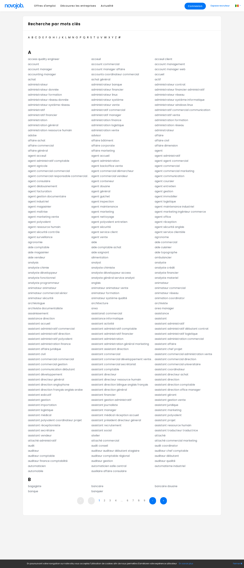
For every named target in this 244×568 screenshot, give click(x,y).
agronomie (35, 242)
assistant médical (39, 415)
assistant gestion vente (170, 400)
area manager (164, 308)
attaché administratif (42, 441)
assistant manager (103, 410)
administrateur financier (107, 90)
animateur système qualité (109, 298)
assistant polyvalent (168, 415)
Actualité (107, 5)
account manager (40, 69)
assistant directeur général (46, 379)
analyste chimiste (103, 268)
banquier (97, 491)
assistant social (101, 430)
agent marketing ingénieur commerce (180, 212)
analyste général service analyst (113, 278)
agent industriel (38, 201)
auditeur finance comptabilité (48, 461)
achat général (100, 79)
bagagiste (34, 486)
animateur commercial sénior (48, 293)
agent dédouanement (42, 186)
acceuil (96, 59)
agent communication (169, 176)
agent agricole (37, 166)
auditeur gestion (102, 461)
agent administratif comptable (48, 161)
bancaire (97, 486)
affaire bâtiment (102, 140)
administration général (43, 125)
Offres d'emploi (45, 5)
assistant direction (167, 379)
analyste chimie (38, 268)
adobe (32, 135)
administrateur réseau (169, 95)
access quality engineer (43, 59)
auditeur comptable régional (110, 456)
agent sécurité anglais (169, 227)
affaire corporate (103, 146)
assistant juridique (166, 405)
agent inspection (102, 201)
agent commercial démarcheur (112, 171)
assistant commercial (105, 354)
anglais (96, 283)
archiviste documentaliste (45, 308)
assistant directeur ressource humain (116, 379)
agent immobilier (166, 196)
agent (159, 151)
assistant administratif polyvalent (50, 339)
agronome (162, 237)
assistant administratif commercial (51, 329)
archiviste (161, 303)
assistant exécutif (39, 395)
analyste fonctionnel (41, 278)
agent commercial (167, 166)
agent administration (105, 161)
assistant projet (165, 420)
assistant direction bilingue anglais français (119, 385)
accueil (159, 74)
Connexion (195, 6)
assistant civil (37, 354)
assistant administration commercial (179, 339)
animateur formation (105, 293)
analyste (160, 263)
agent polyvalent (39, 222)
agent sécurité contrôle (44, 232)
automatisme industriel (170, 466)
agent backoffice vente (107, 166)
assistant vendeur (40, 435)
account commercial (105, 64)
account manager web (170, 69)
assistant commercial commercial (51, 359)
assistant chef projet (168, 349)
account (33, 64)
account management (170, 64)
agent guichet (100, 196)
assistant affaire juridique (44, 349)
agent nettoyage (102, 217)
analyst (96, 263)
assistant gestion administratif (111, 400)
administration (37, 120)
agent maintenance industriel (174, 207)
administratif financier (42, 115)
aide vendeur (36, 257)
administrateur (38, 84)
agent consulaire (39, 181)
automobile (35, 471)
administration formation (171, 120)
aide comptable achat (106, 247)
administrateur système (107, 100)
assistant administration (107, 339)
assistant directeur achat (171, 374)
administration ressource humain (50, 130)
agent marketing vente (43, 217)
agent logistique (165, 201)
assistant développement (45, 374)
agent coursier (164, 181)
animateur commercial (170, 288)
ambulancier (163, 257)
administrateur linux (104, 95)
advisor (96, 135)
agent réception (166, 222)
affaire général (38, 151)
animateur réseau (166, 293)
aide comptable (38, 247)
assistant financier (103, 395)
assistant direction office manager (178, 390)
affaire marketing (103, 151)
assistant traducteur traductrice (176, 430)
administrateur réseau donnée (48, 100)
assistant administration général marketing (120, 344)
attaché (160, 435)
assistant (161, 318)
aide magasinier (38, 252)
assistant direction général (109, 390)
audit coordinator (166, 446)
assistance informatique (107, 318)
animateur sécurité (40, 298)
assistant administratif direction (49, 334)
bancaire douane (166, 486)
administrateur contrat (170, 84)
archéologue (36, 303)
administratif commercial (108, 110)
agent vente (99, 237)
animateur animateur (42, 288)
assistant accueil (39, 324)
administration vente (105, 130)
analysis (33, 263)
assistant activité (102, 324)
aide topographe (166, 252)
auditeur (33, 451)
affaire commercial (41, 146)
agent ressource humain (44, 227)
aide (94, 242)
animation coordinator (170, 298)
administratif (36, 110)
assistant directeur (103, 374)
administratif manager (106, 115)
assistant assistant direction (110, 349)
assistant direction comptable (175, 385)
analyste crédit (165, 268)
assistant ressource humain (173, 425)
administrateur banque (106, 84)
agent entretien (165, 186)
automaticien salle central (108, 466)
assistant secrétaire (41, 430)
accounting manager (42, 74)
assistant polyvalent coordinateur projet (55, 420)
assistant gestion (39, 400)
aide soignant (100, 252)
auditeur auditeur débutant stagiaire (115, 451)
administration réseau (169, 125)
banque (33, 491)
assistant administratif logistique (176, 334)
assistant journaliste (104, 405)
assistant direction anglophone (48, 385)
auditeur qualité (165, 461)
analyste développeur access (111, 273)
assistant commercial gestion (47, 364)
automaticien (37, 466)
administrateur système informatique (180, 100)
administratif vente (167, 115)
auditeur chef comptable (171, 451)
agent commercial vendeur (109, 176)
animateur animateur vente (109, 288)
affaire (159, 135)
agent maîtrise (38, 212)
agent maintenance (104, 207)
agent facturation (40, 191)
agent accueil (100, 156)
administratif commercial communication (182, 110)
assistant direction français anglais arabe (55, 390)
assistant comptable (105, 369)
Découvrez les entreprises (78, 5)
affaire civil (162, 140)
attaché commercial (105, 441)
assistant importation (42, 405)
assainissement (38, 313)
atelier (95, 435)
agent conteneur (102, 181)
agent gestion (164, 191)
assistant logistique (40, 410)
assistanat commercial (106, 313)
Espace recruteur (220, 5)
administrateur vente (105, 105)
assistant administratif (169, 324)
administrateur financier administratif (180, 90)
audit (31, 446)
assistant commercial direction (175, 359)
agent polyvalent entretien (109, 222)
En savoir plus (186, 563)
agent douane (100, 186)
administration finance (106, 120)
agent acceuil (37, 156)
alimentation (99, 257)
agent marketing (102, 212)
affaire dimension (166, 146)
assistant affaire (165, 344)
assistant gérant (166, 395)
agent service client (104, 232)
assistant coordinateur (170, 369)
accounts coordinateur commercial (115, 74)
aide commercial (166, 242)
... (122, 500)
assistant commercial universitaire (178, 364)
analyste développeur (42, 273)
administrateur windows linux (174, 105)
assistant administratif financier (112, 334)
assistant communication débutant (51, 369)
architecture (99, 303)
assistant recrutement (106, 425)
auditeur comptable (41, 456)
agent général (100, 191)
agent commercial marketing (174, 171)
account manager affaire (108, 69)
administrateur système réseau (49, 105)
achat (32, 79)
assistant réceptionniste (44, 425)
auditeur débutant (167, 456)
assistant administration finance (49, 344)
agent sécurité (101, 227)
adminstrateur (164, 130)
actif (158, 79)
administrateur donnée (43, 90)
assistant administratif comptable (114, 329)
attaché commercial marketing (176, 441)
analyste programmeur (43, 283)
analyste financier (167, 273)
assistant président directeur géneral (116, 420)
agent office (163, 217)
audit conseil (99, 446)
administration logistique (107, 125)
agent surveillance (40, 237)
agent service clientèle (170, 232)
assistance (162, 313)
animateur (162, 283)
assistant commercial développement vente (121, 359)
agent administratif (167, 156)
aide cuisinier (163, 247)
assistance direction (41, 318)
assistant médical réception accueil (115, 415)
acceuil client (163, 59)
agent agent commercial (171, 161)
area (94, 308)
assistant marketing (168, 410)
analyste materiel (166, 278)
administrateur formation (45, 95)
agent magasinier (39, 207)
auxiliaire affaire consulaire (109, 471)
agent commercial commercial (49, 171)
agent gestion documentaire (47, 196)
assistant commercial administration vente (183, 354)
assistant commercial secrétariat (113, 364)
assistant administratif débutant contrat (182, 329)
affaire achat (36, 140)
